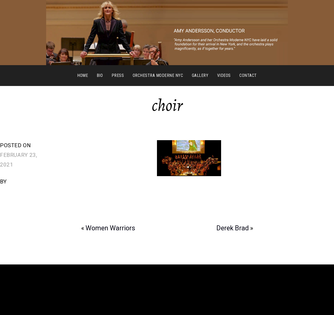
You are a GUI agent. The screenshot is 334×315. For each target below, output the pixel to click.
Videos (224, 75)
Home (82, 75)
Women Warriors (110, 228)
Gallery (200, 75)
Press (118, 75)
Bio (100, 75)
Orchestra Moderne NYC (158, 75)
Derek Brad (232, 228)
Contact (248, 75)
